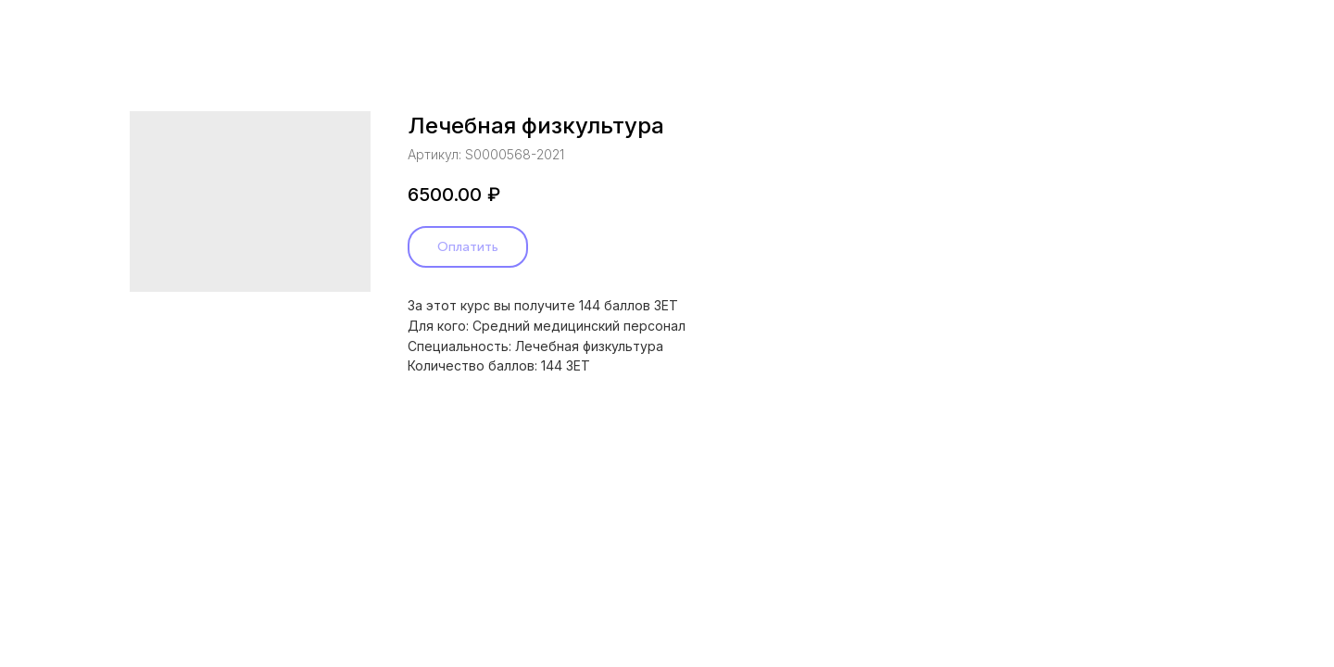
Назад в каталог (87, 28)
